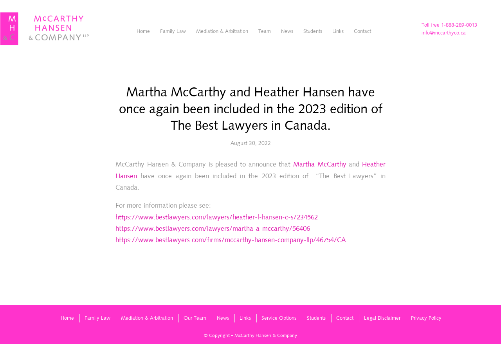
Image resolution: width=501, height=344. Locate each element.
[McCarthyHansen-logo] (45, 29)
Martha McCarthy (319, 164)
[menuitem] (143, 31)
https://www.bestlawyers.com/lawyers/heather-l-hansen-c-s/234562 (216, 217)
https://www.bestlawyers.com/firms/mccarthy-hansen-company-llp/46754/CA (230, 240)
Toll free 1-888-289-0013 (449, 25)
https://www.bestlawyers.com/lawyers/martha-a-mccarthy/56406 (212, 228)
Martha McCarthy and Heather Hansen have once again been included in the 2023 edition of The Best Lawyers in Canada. (250, 108)
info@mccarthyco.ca (444, 33)
